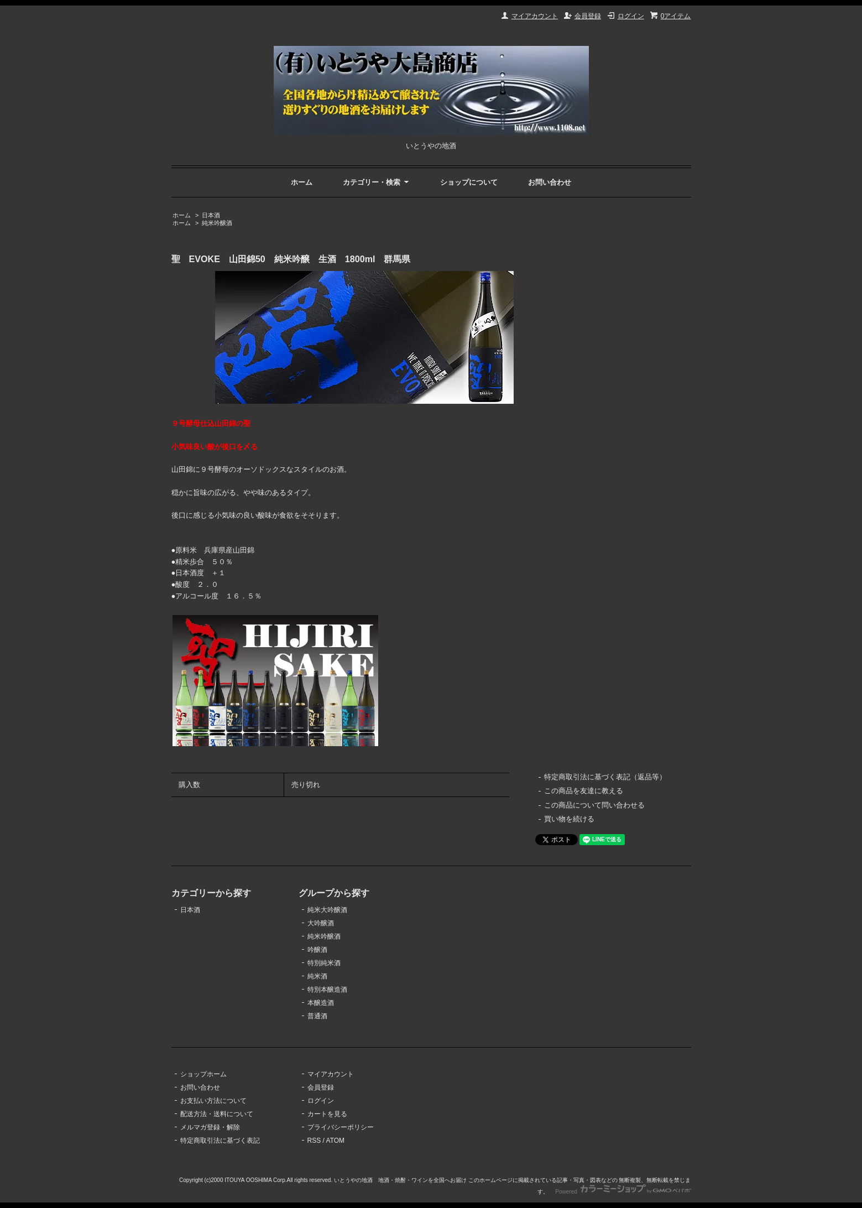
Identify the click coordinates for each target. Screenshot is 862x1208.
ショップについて (469, 182)
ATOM (335, 1140)
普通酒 (317, 1016)
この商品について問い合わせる (594, 805)
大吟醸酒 (320, 923)
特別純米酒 (324, 963)
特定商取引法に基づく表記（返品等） (605, 777)
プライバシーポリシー (340, 1127)
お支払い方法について (213, 1101)
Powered (623, 1192)
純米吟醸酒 (217, 223)
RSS (314, 1140)
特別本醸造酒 (327, 989)
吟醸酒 (317, 950)
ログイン (631, 16)
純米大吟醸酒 (327, 910)
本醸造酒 (320, 1003)
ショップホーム (203, 1074)
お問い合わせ (549, 182)
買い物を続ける (569, 819)
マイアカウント (534, 16)
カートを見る (327, 1114)
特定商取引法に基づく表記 (220, 1140)
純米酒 (317, 976)
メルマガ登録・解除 (210, 1127)
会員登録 (587, 16)
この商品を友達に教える (583, 791)
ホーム (301, 182)
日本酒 (211, 215)
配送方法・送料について (216, 1114)
